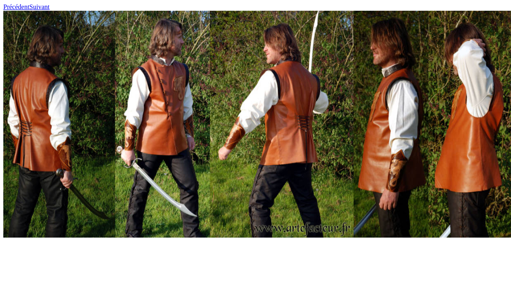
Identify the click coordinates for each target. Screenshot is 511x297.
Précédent (16, 6)
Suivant (39, 6)
